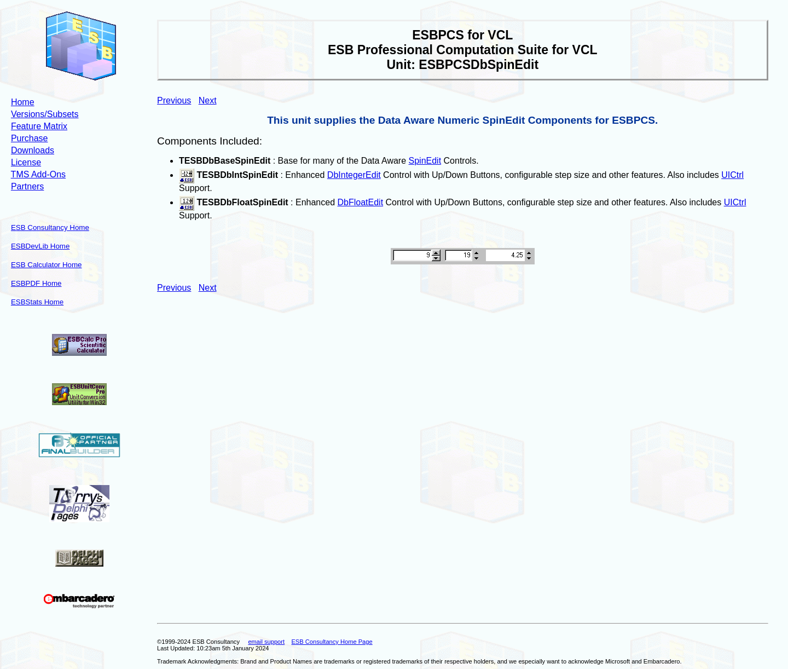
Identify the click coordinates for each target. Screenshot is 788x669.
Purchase (29, 138)
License (26, 162)
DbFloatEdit (361, 202)
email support (266, 641)
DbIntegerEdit (354, 175)
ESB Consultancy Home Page (331, 641)
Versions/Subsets (45, 114)
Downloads (32, 150)
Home (22, 102)
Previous (174, 100)
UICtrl (732, 175)
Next (208, 100)
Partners (27, 186)
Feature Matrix (39, 126)
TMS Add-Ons (38, 174)
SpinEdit (425, 160)
